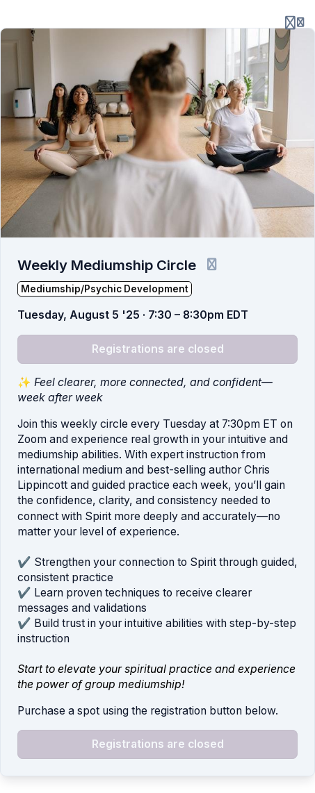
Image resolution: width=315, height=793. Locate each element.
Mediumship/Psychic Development (104, 288)
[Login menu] (294, 22)
